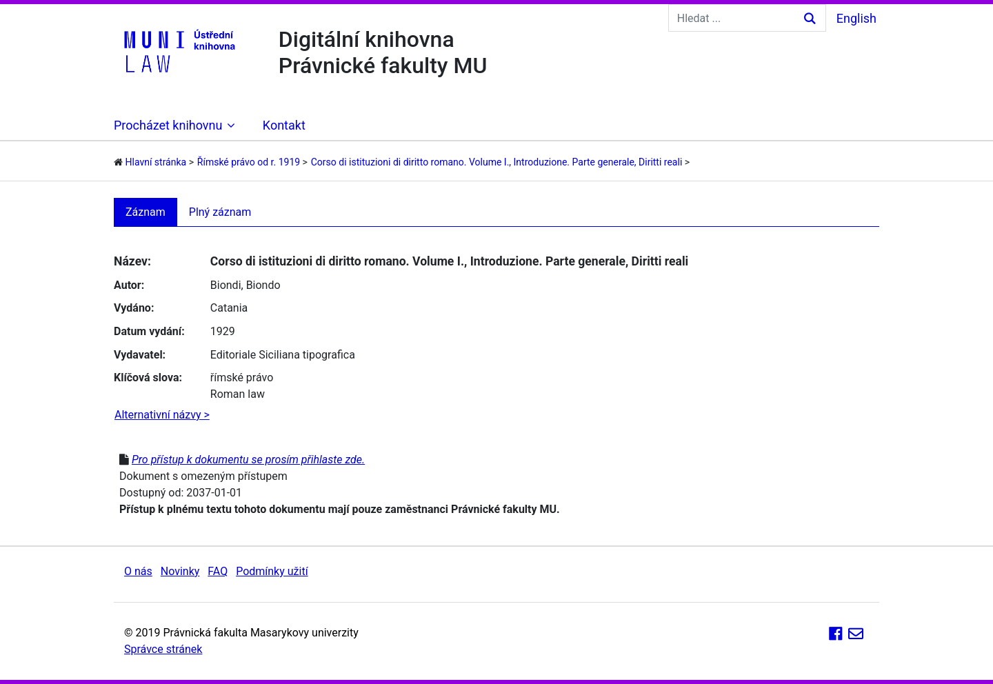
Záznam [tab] (146, 212)
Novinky (180, 571)
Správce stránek (163, 649)
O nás (138, 571)
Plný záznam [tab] (220, 212)
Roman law (237, 394)
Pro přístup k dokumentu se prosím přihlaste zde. (248, 459)
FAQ (218, 571)
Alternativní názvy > (162, 414)
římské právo (242, 377)
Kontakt (284, 125)
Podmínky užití (272, 571)
